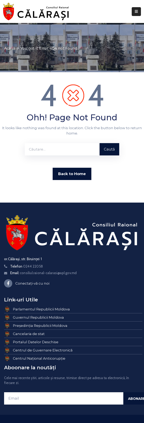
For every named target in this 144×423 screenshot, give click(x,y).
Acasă (9, 48)
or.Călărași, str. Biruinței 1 (23, 259)
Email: (43, 273)
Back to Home (72, 174)
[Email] (63, 398)
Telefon (26, 266)
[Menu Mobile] (136, 11)
